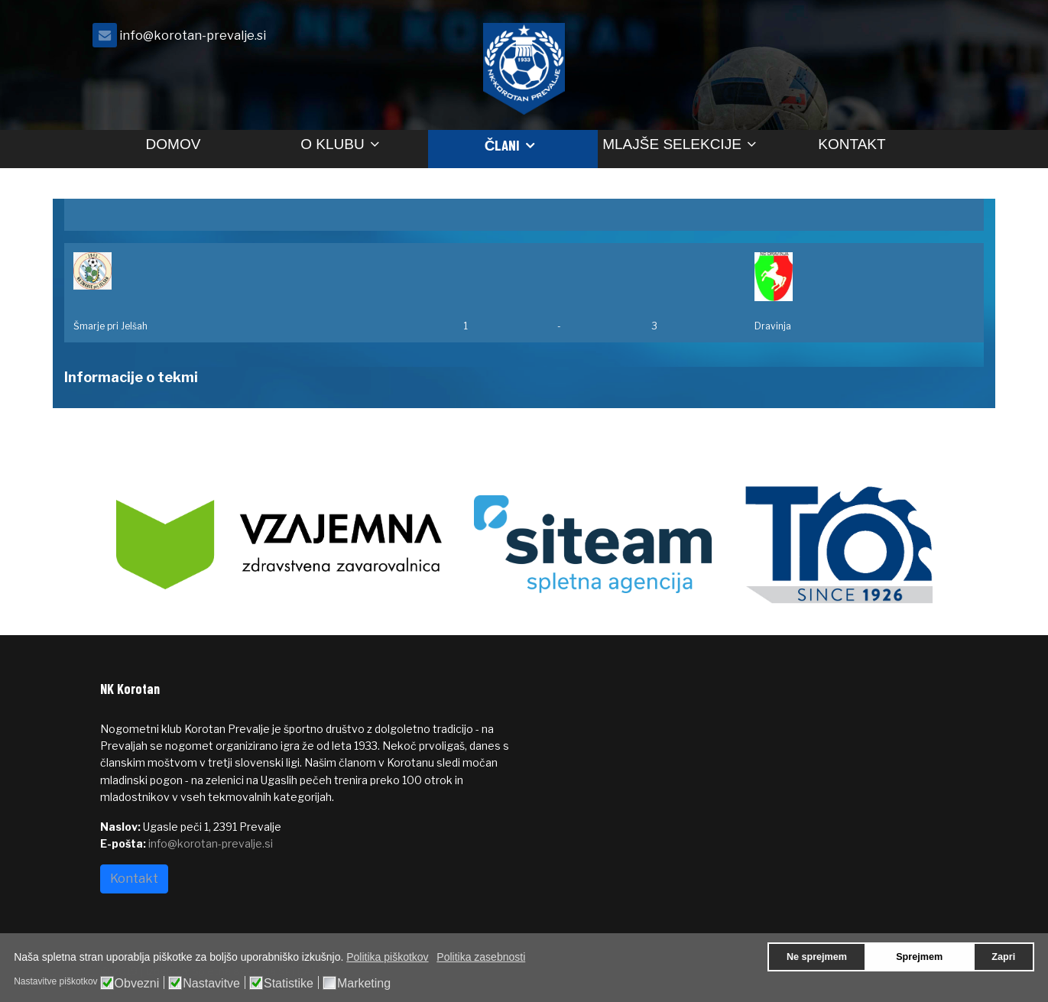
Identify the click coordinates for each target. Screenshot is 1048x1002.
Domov (173, 144)
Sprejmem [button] (919, 957)
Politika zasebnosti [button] (480, 957)
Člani (503, 145)
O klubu (332, 144)
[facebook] (929, 39)
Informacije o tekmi (131, 377)
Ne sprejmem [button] (817, 957)
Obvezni (137, 983)
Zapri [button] (1003, 957)
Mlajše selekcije (671, 144)
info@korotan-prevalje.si (192, 35)
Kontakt (851, 144)
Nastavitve (211, 983)
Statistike (288, 983)
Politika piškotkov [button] (387, 957)
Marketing (364, 983)
